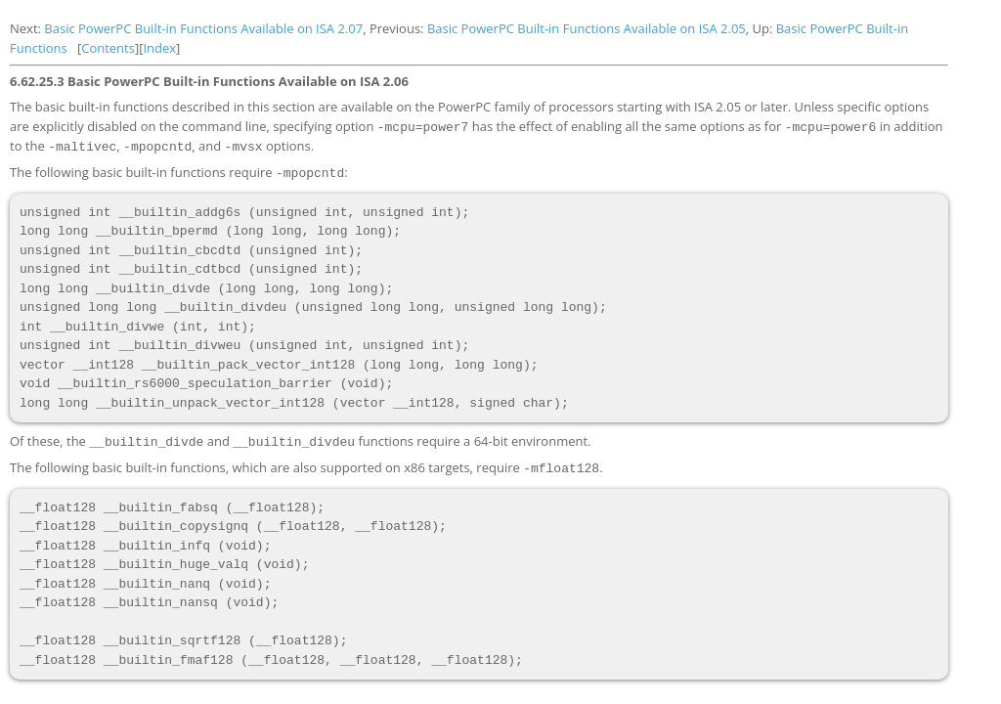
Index (159, 48)
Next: (27, 28)
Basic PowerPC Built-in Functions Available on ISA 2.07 (203, 28)
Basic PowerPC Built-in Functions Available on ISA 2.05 (586, 28)
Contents (108, 48)
